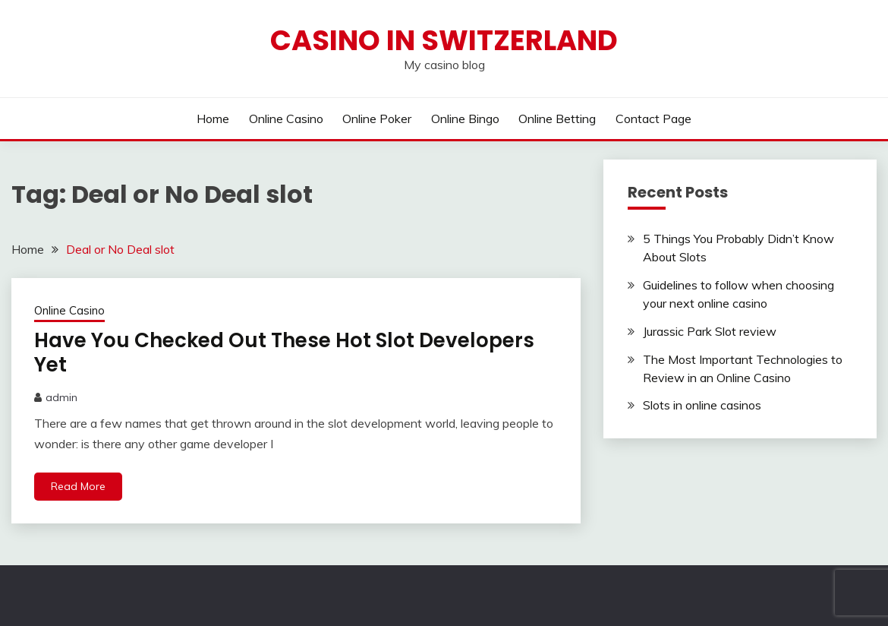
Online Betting (557, 118)
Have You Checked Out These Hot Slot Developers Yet (284, 353)
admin (61, 397)
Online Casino (286, 118)
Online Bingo (465, 118)
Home (213, 118)
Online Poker (376, 118)
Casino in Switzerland (444, 40)
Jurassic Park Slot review (709, 331)
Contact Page (653, 118)
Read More (78, 486)
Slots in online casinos (702, 405)
